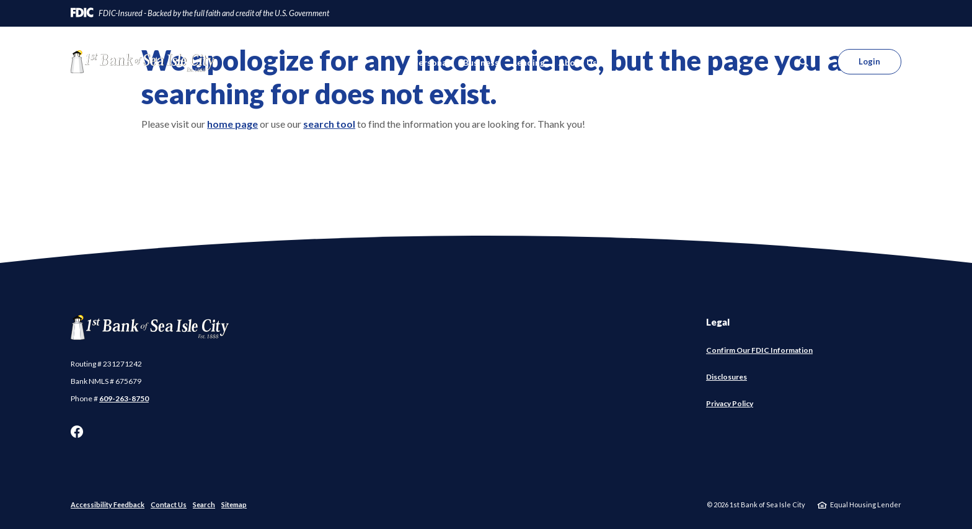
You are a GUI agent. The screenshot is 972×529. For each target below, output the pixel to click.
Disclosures (726, 376)
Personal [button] (431, 62)
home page (232, 124)
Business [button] (481, 62)
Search (204, 504)
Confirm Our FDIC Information (759, 350)
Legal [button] (718, 321)
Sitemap (234, 504)
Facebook (77, 431)
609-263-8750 (124, 398)
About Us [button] (578, 62)
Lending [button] (529, 62)
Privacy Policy (729, 403)
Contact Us (169, 504)
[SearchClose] (804, 61)
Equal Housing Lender (865, 504)
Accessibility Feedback (107, 504)
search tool (329, 124)
